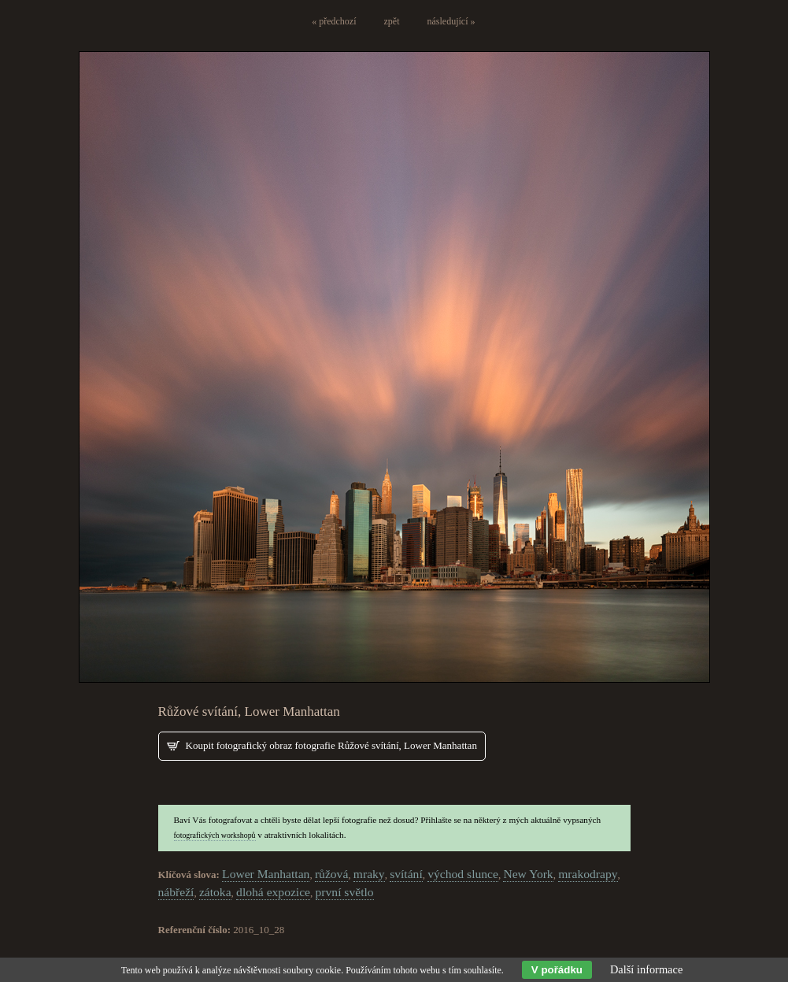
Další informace (646, 969)
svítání (406, 873)
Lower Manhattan (265, 873)
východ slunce (462, 873)
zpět (392, 21)
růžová (331, 873)
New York (528, 873)
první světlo (345, 892)
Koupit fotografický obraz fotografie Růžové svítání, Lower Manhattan (331, 745)
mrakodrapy (587, 873)
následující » (451, 21)
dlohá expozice (273, 892)
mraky (369, 873)
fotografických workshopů (215, 835)
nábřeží (176, 892)
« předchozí (334, 21)
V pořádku (557, 970)
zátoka (215, 892)
